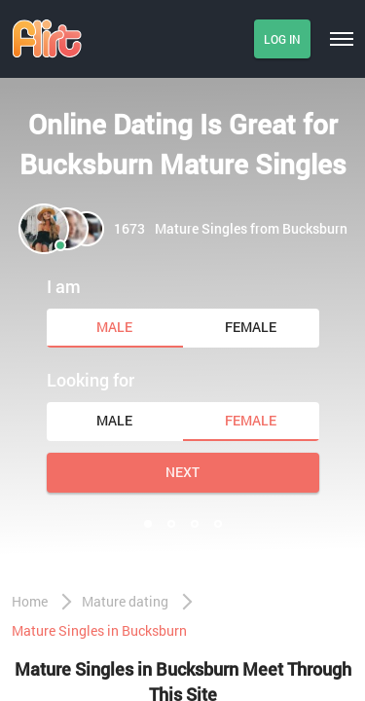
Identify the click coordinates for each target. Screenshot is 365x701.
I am (64, 286)
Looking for (90, 379)
